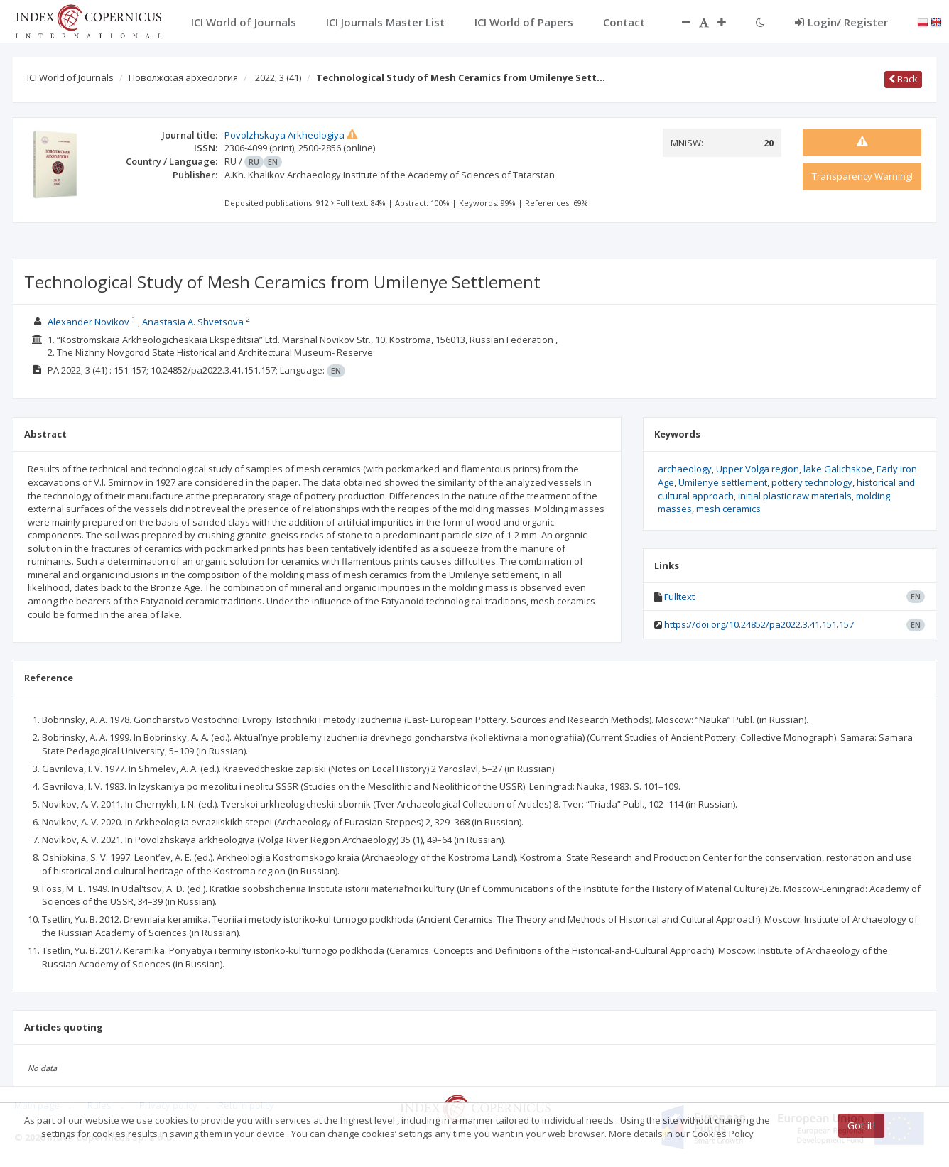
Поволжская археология (183, 77)
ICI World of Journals (70, 77)
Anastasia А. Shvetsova (193, 321)
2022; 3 (278, 77)
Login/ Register (841, 22)
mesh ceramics (728, 508)
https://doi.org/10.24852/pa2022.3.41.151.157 (759, 624)
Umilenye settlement (722, 482)
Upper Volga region (757, 468)
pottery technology (811, 482)
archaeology (685, 468)
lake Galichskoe (837, 468)
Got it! (861, 1125)
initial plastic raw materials (795, 495)
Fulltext (679, 596)
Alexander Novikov (88, 321)
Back (903, 78)
